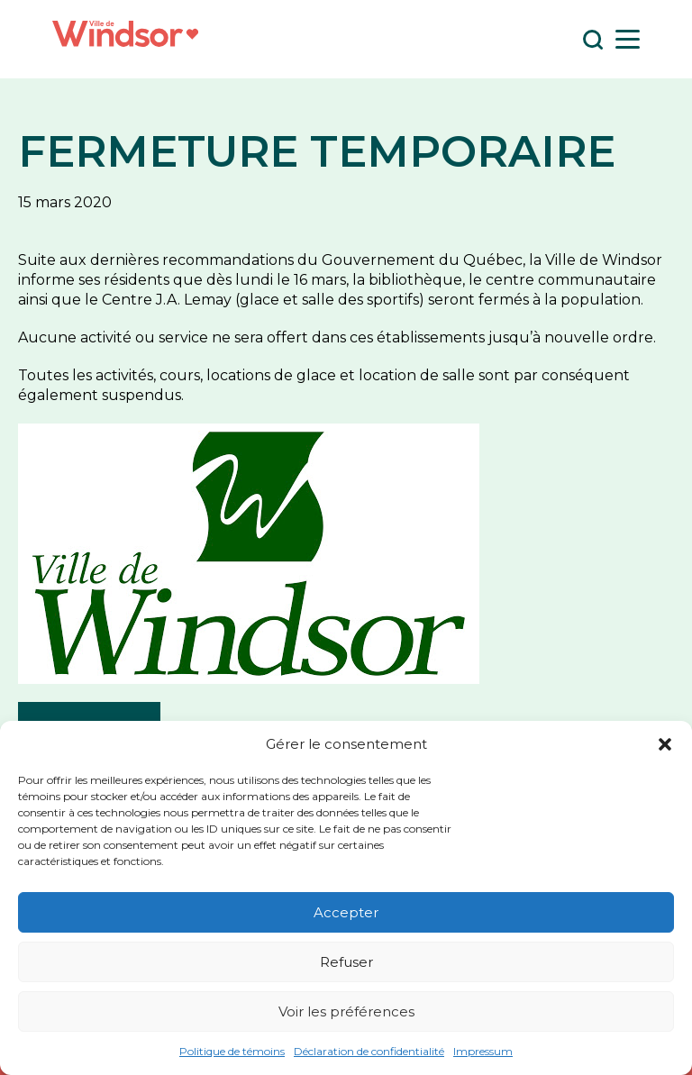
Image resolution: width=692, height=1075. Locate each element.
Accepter (346, 912)
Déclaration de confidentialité (369, 1051)
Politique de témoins (232, 1051)
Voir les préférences (346, 1011)
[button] (665, 744)
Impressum (483, 1051)
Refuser (346, 961)
